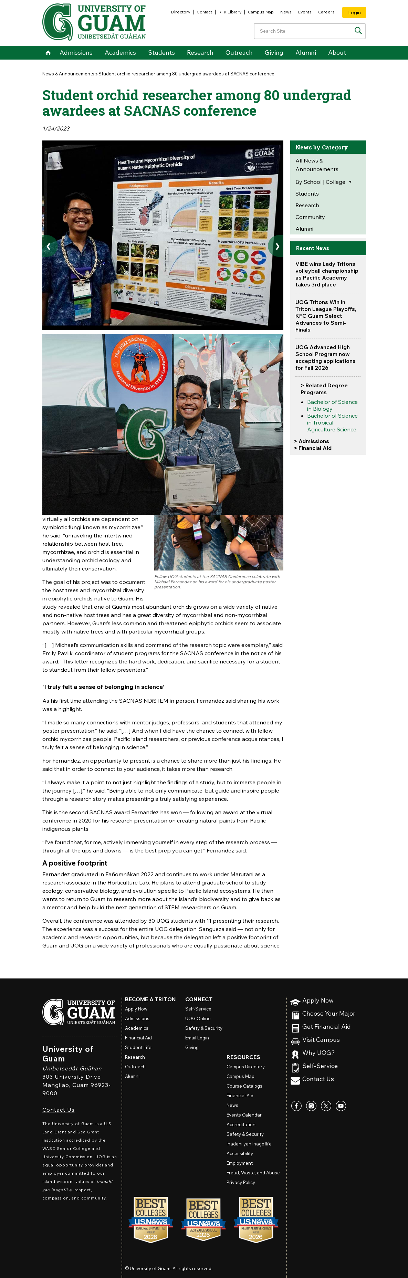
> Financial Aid (313, 447)
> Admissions (311, 441)
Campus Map (261, 11)
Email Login (197, 1037)
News (286, 11)
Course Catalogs (244, 1086)
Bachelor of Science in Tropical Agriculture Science (332, 422)
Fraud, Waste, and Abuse (253, 1172)
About (337, 52)
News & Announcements (68, 73)
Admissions (76, 52)
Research (200, 52)
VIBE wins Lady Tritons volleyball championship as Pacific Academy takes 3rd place (326, 274)
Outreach (239, 52)
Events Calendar (244, 1115)
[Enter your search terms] (310, 31)
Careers (326, 11)
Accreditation (241, 1124)
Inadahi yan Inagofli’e (249, 1143)
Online (198, 1018)
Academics (120, 52)
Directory (180, 11)
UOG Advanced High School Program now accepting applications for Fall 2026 (325, 357)
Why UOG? (318, 1053)
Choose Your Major (328, 1013)
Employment (240, 1163)
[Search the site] (358, 30)
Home (48, 53)
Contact (204, 11)
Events (305, 11)
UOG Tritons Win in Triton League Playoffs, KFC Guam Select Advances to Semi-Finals (325, 315)
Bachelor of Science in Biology (332, 405)
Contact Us (58, 1109)
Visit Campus (321, 1040)
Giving (274, 52)
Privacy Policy (241, 1182)
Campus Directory (246, 1066)
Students (161, 52)
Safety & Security (203, 1028)
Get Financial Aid (326, 1026)
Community (310, 216)
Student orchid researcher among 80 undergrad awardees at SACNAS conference (186, 73)
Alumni (305, 52)
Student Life (138, 1047)
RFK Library (230, 11)
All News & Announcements (316, 164)
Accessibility (240, 1153)
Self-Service (320, 1066)
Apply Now (318, 1000)
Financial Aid (138, 1037)
